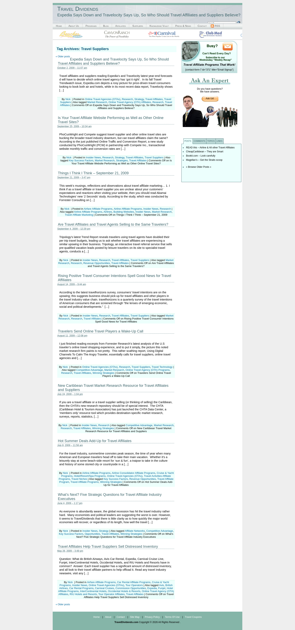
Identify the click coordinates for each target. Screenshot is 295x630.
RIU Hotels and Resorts (83, 594)
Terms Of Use (172, 617)
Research (127, 99)
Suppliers (137, 25)
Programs (91, 25)
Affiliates (120, 25)
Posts (187, 141)
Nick (67, 99)
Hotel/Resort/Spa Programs (90, 475)
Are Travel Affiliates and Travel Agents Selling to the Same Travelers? (113, 224)
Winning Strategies (103, 372)
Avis (161, 585)
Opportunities (92, 533)
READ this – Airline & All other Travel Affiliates (210, 147)
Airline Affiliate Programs (128, 208)
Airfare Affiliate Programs (98, 208)
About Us (73, 25)
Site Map (135, 617)
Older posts (63, 56)
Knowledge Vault (159, 25)
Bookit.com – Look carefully (200, 155)
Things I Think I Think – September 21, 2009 (93, 173)
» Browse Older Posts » (198, 167)
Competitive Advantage (89, 369)
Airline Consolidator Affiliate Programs (133, 472)
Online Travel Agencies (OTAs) (103, 99)
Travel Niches (79, 478)
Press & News (183, 25)
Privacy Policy (152, 617)
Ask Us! (210, 98)
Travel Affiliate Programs (84, 481)
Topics (211, 141)
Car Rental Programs (81, 588)
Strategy (139, 99)
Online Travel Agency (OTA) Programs (148, 369)
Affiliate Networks (135, 530)
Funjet (161, 588)
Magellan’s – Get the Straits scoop (204, 160)
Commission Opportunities (131, 588)
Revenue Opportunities (96, 263)
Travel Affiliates (154, 99)
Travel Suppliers (154, 157)
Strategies (122, 160)
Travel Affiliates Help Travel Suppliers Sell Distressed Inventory (108, 547)
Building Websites (124, 211)
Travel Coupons (193, 617)
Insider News (93, 157)
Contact (202, 25)
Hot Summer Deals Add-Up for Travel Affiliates (95, 441)
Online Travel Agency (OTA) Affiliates (130, 102)
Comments (199, 141)
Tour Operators (134, 585)
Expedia (152, 588)
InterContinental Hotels (93, 591)
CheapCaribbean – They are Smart (204, 151)
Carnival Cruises (104, 588)
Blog (106, 25)
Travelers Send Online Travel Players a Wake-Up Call (100, 331)
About (108, 617)
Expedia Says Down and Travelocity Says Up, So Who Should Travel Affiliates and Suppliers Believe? (113, 61)
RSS (217, 25)
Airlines (108, 211)
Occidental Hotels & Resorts (124, 591)
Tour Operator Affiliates (111, 594)
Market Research (97, 102)
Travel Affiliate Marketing (79, 214)
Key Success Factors (81, 160)
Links (219, 141)
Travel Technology (162, 366)
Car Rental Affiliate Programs (133, 582)
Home (59, 25)
